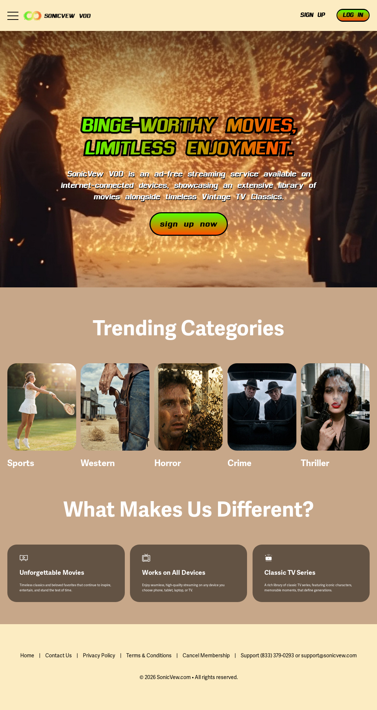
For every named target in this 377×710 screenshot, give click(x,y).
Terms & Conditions (149, 655)
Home (27, 655)
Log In (353, 15)
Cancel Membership (206, 655)
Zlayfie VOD (57, 15)
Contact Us (58, 655)
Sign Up (312, 15)
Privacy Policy (99, 655)
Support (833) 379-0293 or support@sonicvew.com (299, 655)
